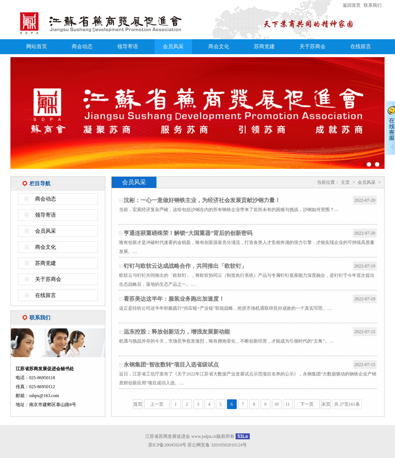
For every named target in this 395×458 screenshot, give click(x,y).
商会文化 (218, 46)
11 (288, 404)
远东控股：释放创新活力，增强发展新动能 (177, 332)
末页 (325, 404)
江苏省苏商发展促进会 (107, 23)
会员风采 (173, 46)
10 (276, 404)
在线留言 (360, 46)
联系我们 (373, 5)
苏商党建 (264, 46)
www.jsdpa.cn (204, 436)
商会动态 (82, 46)
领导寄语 (127, 46)
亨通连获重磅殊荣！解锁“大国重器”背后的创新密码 (188, 233)
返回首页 (352, 5)
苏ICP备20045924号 (167, 445)
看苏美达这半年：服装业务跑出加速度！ (174, 299)
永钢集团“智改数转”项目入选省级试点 (171, 365)
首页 (137, 404)
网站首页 (36, 46)
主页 (345, 182)
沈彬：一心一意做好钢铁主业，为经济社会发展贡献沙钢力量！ (202, 200)
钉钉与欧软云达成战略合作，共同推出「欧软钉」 (185, 266)
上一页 (157, 404)
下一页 (307, 404)
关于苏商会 (312, 46)
